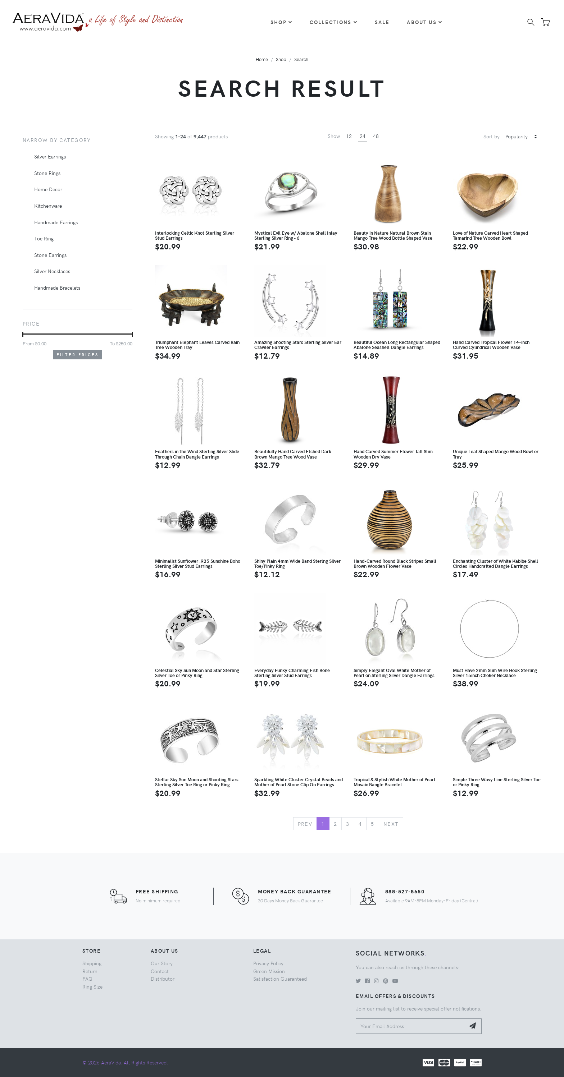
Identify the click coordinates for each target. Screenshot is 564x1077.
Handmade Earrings (56, 222)
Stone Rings (47, 172)
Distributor (162, 978)
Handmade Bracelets (57, 287)
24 (362, 135)
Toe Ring (44, 238)
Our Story (162, 963)
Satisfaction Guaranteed (280, 978)
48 (376, 135)
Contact (160, 971)
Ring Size (92, 986)
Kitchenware (48, 205)
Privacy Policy (268, 963)
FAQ (87, 978)
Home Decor (48, 189)
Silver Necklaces (52, 271)
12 (349, 135)
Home (262, 59)
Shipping (91, 963)
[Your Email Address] (410, 1026)
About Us (424, 22)
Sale (382, 22)
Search (301, 59)
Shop (281, 22)
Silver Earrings (50, 156)
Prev (305, 823)
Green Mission (269, 971)
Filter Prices (77, 354)
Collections (334, 22)
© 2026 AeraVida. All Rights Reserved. (125, 1062)
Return (89, 971)
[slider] (22, 334)
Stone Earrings (50, 254)
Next (391, 823)
